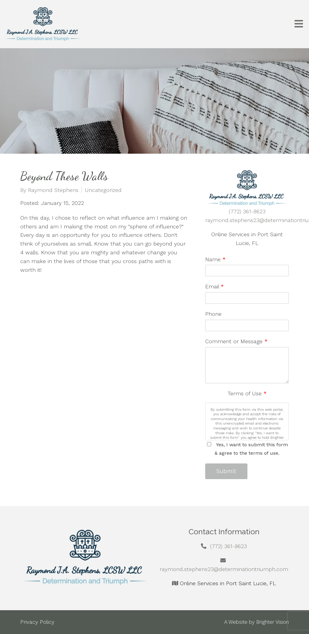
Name (215, 259)
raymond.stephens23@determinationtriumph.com (224, 569)
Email (214, 286)
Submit (226, 471)
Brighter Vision (272, 622)
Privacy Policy (37, 622)
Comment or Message (236, 341)
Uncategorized (103, 190)
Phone (213, 314)
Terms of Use (247, 393)
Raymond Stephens (53, 190)
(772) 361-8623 (247, 211)
